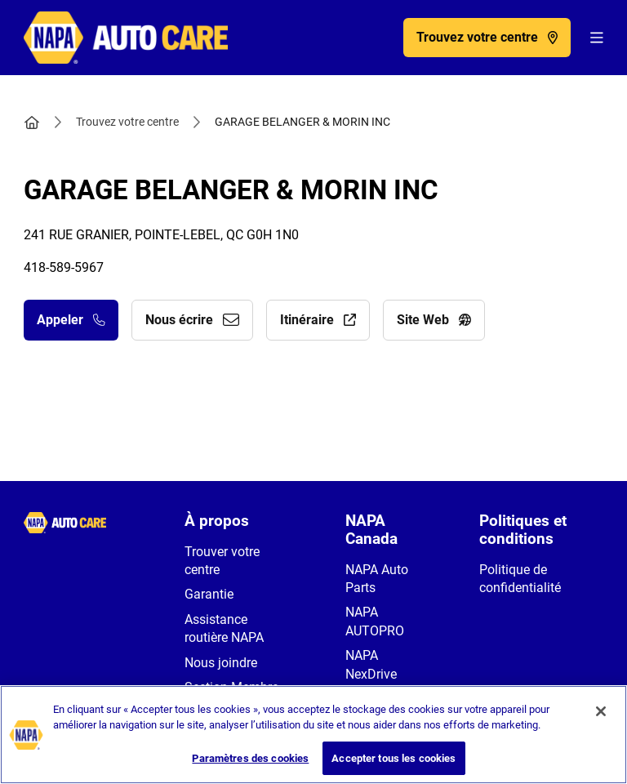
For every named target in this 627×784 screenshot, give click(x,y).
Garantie (209, 594)
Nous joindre (221, 662)
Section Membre (231, 687)
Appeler (71, 319)
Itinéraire (318, 319)
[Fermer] (601, 723)
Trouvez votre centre (127, 121)
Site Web (434, 319)
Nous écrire (192, 319)
